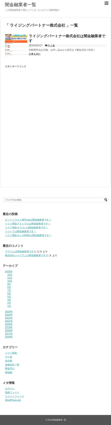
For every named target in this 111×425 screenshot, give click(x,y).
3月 (9, 300)
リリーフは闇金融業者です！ (20, 231)
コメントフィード (14, 396)
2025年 (9, 271)
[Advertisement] (28, 98)
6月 (9, 293)
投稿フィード (12, 392)
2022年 (9, 318)
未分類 (8, 360)
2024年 (9, 311)
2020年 (9, 324)
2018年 (9, 330)
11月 (10, 278)
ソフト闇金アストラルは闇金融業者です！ (27, 223)
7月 (9, 290)
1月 (9, 306)
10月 (10, 281)
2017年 (9, 333)
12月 (10, 274)
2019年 (9, 327)
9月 (9, 284)
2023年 (9, 315)
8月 (9, 287)
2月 (9, 303)
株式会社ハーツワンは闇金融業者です (25, 255)
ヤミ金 (51, 45)
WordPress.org (13, 400)
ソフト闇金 (11, 353)
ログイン (10, 388)
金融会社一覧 (12, 364)
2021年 (9, 321)
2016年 (9, 337)
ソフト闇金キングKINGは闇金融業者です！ (28, 235)
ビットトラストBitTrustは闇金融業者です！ (28, 219)
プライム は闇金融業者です (19, 251)
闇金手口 (10, 368)
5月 (9, 296)
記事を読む (35, 54)
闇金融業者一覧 (20, 4)
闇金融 (8, 372)
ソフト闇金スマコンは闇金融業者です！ (26, 227)
